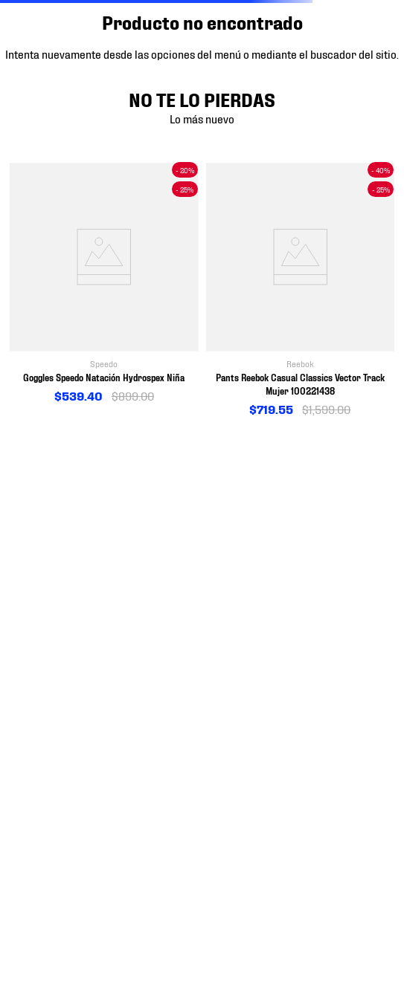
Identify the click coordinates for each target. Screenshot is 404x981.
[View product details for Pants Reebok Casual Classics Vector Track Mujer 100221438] (300, 290)
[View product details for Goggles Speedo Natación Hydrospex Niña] (104, 283)
